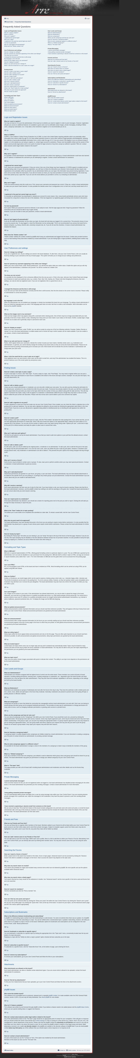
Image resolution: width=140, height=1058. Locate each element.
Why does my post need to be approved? (15, 89)
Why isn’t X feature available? (56, 99)
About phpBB (45, 997)
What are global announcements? (13, 104)
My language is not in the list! (12, 58)
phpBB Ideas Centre (83, 1007)
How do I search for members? (56, 72)
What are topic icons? (10, 110)
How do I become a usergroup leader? (58, 39)
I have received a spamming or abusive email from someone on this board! (68, 53)
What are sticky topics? (10, 107)
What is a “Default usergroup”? (56, 42)
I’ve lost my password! (10, 42)
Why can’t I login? (9, 39)
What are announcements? (11, 105)
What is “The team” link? (54, 44)
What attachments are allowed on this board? (60, 90)
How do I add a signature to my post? (14, 74)
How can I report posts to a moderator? (14, 86)
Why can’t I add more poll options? (13, 78)
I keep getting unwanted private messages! (59, 52)
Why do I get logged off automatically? (14, 44)
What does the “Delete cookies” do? (13, 46)
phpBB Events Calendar (70, 1056)
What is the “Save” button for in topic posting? (16, 88)
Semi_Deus (75, 1054)
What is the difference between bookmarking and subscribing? (64, 79)
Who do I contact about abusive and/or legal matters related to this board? (67, 101)
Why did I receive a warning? (12, 84)
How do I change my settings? (12, 52)
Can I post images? (9, 102)
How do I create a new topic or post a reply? (16, 71)
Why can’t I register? (9, 36)
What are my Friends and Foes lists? (57, 59)
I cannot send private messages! (56, 50)
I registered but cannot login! (11, 37)
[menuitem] (6, 18)
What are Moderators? (54, 34)
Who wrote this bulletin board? (56, 97)
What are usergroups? (54, 36)
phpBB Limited (53, 995)
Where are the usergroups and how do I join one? (61, 37)
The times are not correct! (11, 55)
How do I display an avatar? (11, 62)
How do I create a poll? (10, 76)
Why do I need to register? (11, 32)
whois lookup (40, 1020)
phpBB (14, 306)
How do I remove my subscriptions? (57, 84)
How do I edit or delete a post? (12, 73)
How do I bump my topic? (11, 91)
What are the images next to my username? (16, 60)
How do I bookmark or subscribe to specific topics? (61, 81)
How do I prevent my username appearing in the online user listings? (22, 53)
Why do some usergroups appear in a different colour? (62, 41)
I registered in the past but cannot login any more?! (17, 41)
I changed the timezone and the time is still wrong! (17, 57)
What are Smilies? (9, 100)
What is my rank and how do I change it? (15, 63)
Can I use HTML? (9, 99)
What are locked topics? (10, 109)
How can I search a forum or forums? (58, 67)
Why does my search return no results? (58, 68)
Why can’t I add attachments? (12, 83)
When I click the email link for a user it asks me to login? (19, 65)
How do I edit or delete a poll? (12, 79)
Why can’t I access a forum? (11, 81)
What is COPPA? (8, 34)
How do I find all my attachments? (57, 92)
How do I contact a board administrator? (58, 103)
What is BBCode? (9, 97)
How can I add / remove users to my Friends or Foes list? (63, 61)
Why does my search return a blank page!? (59, 70)
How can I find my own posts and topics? (59, 73)
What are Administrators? (54, 32)
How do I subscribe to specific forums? (58, 82)
